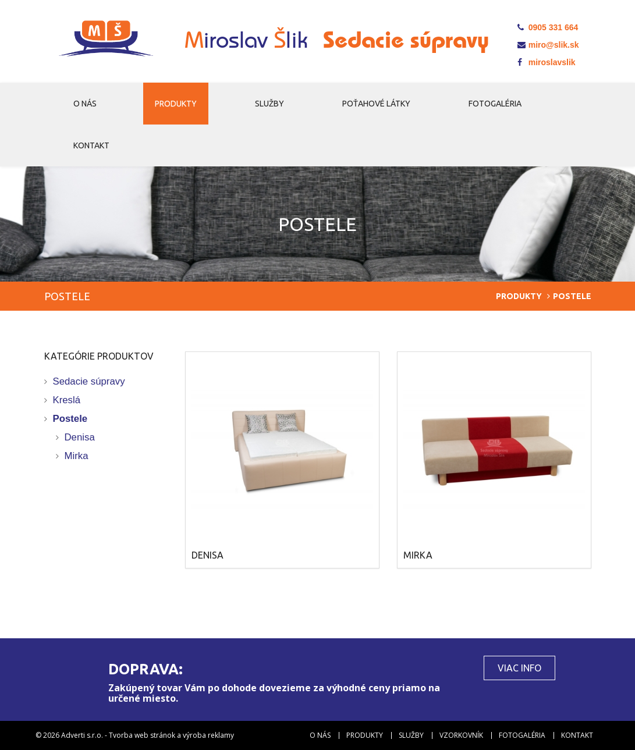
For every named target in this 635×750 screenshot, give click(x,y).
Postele (70, 418)
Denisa (80, 437)
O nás (85, 103)
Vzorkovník (461, 735)
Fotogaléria (495, 103)
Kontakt (91, 145)
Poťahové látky (376, 103)
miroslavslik (546, 62)
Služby (269, 103)
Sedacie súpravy (89, 381)
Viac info (519, 668)
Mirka (76, 455)
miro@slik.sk (548, 44)
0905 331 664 (548, 27)
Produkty (176, 103)
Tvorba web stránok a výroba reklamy (171, 735)
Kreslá (67, 400)
